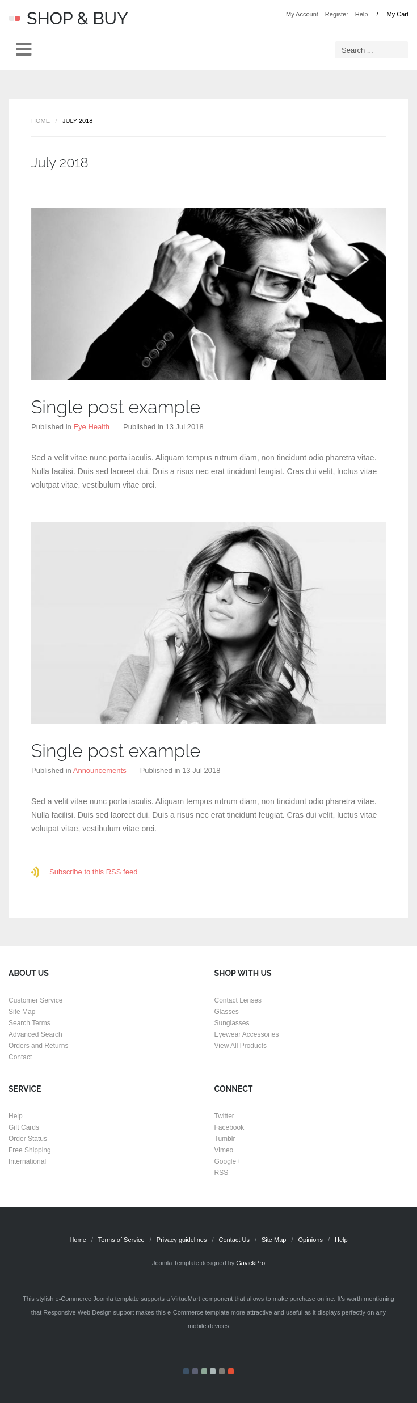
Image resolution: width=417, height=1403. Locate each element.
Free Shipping (30, 1150)
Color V (222, 1371)
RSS (221, 1173)
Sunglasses (232, 1023)
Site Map (22, 1012)
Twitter (224, 1116)
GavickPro (250, 1263)
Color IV (213, 1371)
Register (336, 14)
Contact (20, 1057)
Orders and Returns (38, 1046)
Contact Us (234, 1239)
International (27, 1161)
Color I (186, 1371)
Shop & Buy (69, 18)
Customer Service (35, 1000)
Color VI (231, 1371)
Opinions (310, 1239)
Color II (195, 1371)
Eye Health (91, 426)
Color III (204, 1371)
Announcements (100, 770)
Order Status (28, 1139)
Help (361, 14)
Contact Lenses (238, 1000)
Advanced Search (35, 1034)
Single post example (115, 406)
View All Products (240, 1046)
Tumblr (224, 1139)
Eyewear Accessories (246, 1034)
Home (40, 120)
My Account (302, 14)
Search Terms (29, 1023)
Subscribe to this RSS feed (93, 872)
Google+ (227, 1161)
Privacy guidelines (182, 1239)
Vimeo (224, 1150)
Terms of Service (121, 1239)
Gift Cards (24, 1127)
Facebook (229, 1127)
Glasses (226, 1012)
